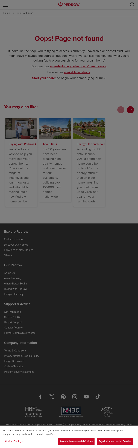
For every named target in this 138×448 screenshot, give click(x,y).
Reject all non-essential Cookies (115, 441)
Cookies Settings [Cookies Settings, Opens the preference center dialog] (13, 441)
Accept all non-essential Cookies (76, 441)
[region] (69, 437)
